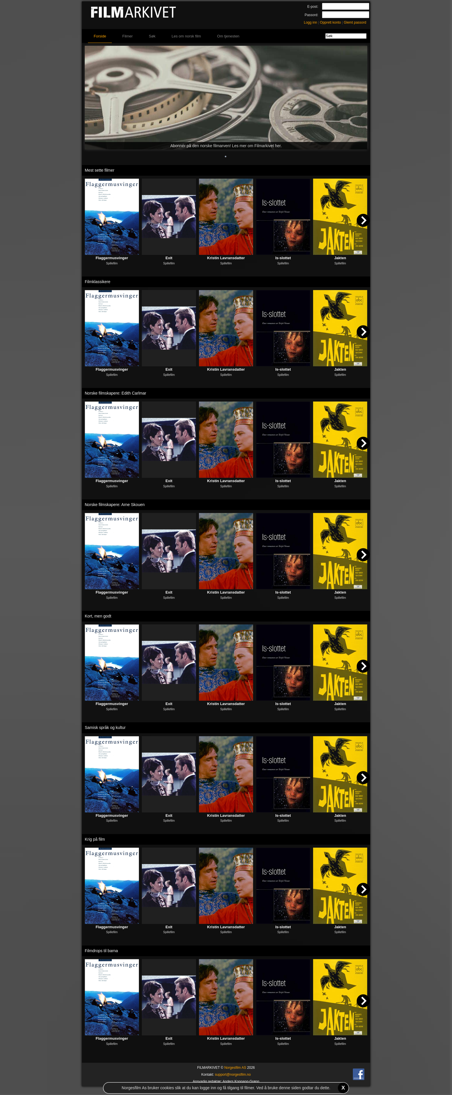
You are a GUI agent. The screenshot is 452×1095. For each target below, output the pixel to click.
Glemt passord (355, 22)
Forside (100, 36)
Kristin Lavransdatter (226, 258)
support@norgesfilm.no (233, 1075)
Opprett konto (330, 22)
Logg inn (310, 22)
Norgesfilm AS (235, 1068)
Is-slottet (283, 258)
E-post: (312, 7)
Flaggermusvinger (112, 258)
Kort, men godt (98, 616)
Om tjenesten (228, 36)
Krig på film (95, 839)
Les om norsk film (186, 36)
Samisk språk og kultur (105, 727)
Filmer (127, 36)
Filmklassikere (97, 281)
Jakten (340, 258)
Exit (168, 258)
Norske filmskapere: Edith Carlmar (115, 393)
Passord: (311, 15)
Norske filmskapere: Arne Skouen (115, 504)
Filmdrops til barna (101, 950)
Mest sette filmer (99, 170)
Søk (152, 36)
